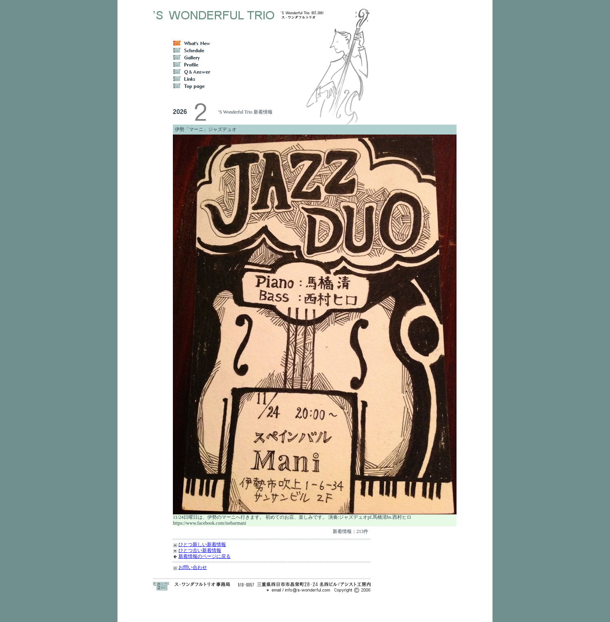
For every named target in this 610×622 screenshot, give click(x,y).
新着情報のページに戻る (204, 556)
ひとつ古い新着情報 (199, 550)
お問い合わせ (192, 567)
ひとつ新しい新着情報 (202, 544)
